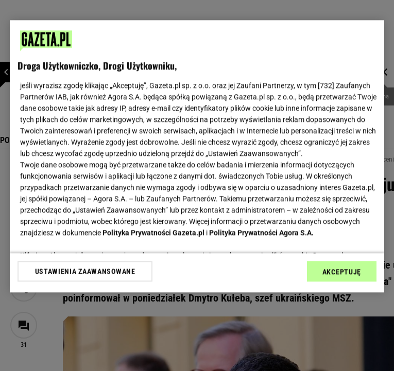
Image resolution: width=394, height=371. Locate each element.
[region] (197, 156)
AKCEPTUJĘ (341, 272)
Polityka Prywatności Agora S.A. (261, 232)
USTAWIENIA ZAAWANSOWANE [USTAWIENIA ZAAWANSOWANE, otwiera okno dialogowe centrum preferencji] (85, 271)
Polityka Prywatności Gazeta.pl (153, 232)
